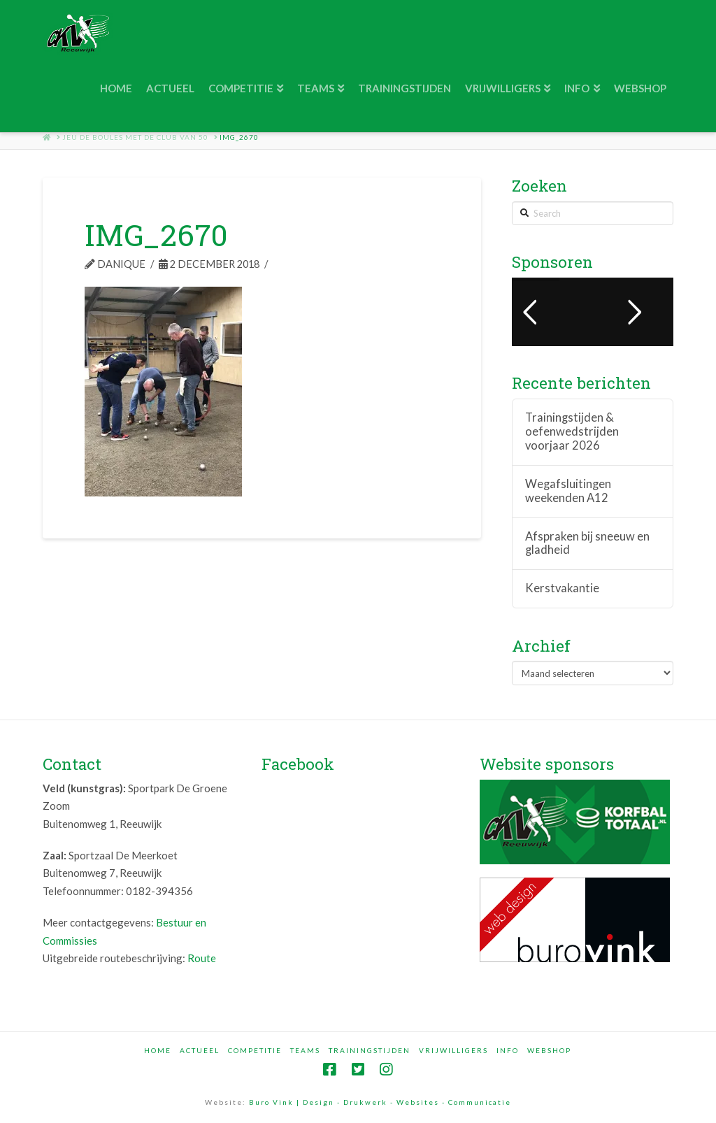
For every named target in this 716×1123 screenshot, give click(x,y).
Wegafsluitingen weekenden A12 (568, 491)
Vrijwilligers (453, 1050)
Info (507, 1050)
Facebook (298, 763)
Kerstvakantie (562, 588)
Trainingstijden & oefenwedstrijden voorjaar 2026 (572, 431)
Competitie (255, 1050)
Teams (305, 1050)
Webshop (549, 1050)
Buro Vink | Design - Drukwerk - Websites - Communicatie (380, 1102)
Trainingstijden (369, 1050)
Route (201, 958)
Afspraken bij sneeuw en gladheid (587, 543)
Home (157, 1050)
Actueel (200, 1050)
